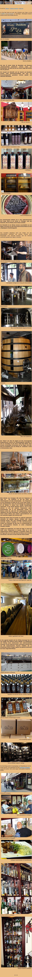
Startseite (7, 8)
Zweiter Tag (21, 8)
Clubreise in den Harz (14, 8)
